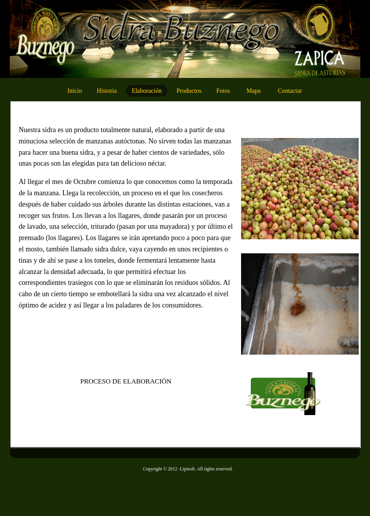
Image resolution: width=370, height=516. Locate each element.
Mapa (254, 90)
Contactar (290, 90)
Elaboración (147, 90)
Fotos (223, 90)
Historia (107, 90)
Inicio (74, 90)
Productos (188, 90)
